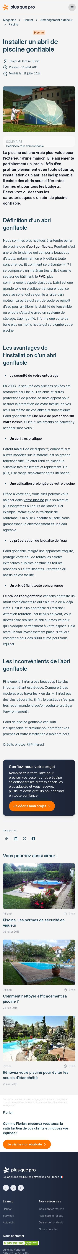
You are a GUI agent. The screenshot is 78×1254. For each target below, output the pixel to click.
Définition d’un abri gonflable (25, 146)
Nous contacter (48, 1229)
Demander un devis (51, 1222)
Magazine (9, 20)
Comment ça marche (51, 1208)
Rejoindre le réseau (51, 1215)
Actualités (9, 1222)
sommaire (14, 141)
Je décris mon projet (30, 806)
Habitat (28, 20)
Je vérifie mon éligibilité (24, 1144)
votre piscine (34, 500)
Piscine (13, 24)
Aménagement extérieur (56, 20)
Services (8, 1215)
